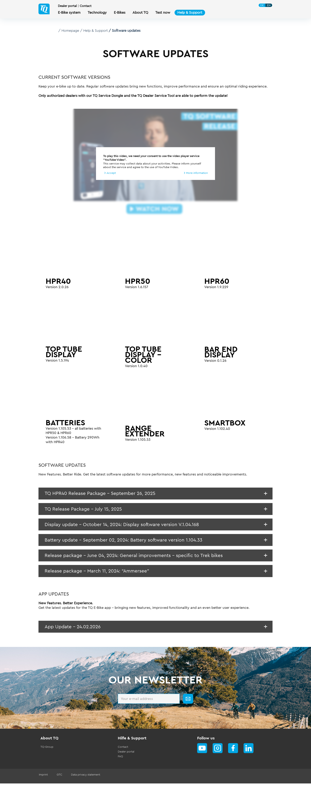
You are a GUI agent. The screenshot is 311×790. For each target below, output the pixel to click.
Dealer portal (67, 6)
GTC (58, 781)
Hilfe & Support (132, 745)
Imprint (42, 781)
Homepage (70, 30)
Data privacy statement (83, 781)
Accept (111, 172)
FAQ (120, 763)
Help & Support (96, 30)
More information (196, 172)
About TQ (49, 745)
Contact (86, 6)
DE (262, 5)
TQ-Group (46, 753)
